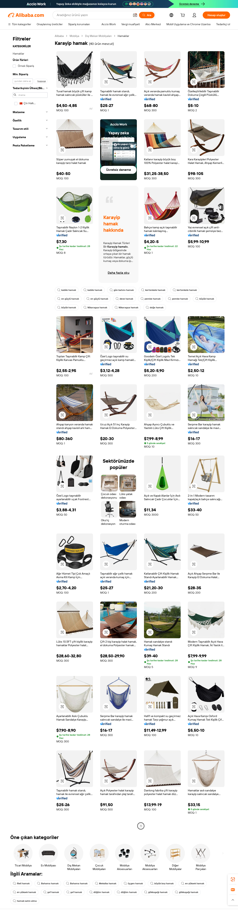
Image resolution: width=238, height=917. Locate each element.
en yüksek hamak (192, 883)
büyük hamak (204, 298)
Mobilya (74, 35)
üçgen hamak (133, 883)
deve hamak (124, 298)
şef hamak (51, 892)
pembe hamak (150, 298)
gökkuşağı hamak (155, 892)
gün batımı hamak (122, 290)
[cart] (183, 15)
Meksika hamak (105, 883)
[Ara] (147, 15)
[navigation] (30, 431)
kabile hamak (66, 290)
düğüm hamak (99, 892)
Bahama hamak (48, 883)
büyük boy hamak (162, 883)
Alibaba (59, 35)
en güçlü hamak (68, 298)
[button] (135, 15)
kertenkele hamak (153, 290)
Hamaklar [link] (123, 35)
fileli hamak (21, 883)
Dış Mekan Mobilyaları (98, 35)
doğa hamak (154, 307)
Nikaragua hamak (95, 307)
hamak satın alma (25, 901)
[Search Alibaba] (93, 15)
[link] (233, 879)
